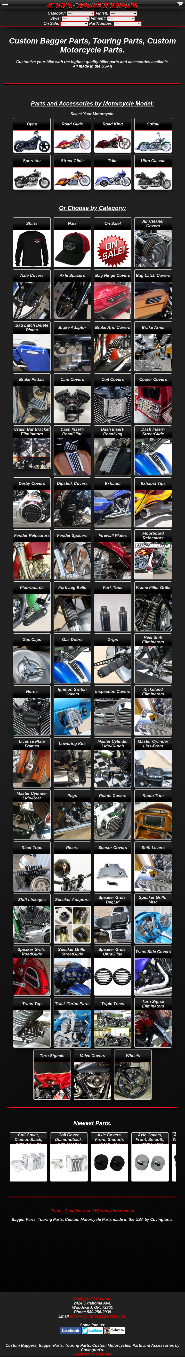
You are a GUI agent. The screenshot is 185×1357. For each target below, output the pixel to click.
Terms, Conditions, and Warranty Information (92, 1211)
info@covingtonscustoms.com (98, 1316)
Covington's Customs (92, 1299)
